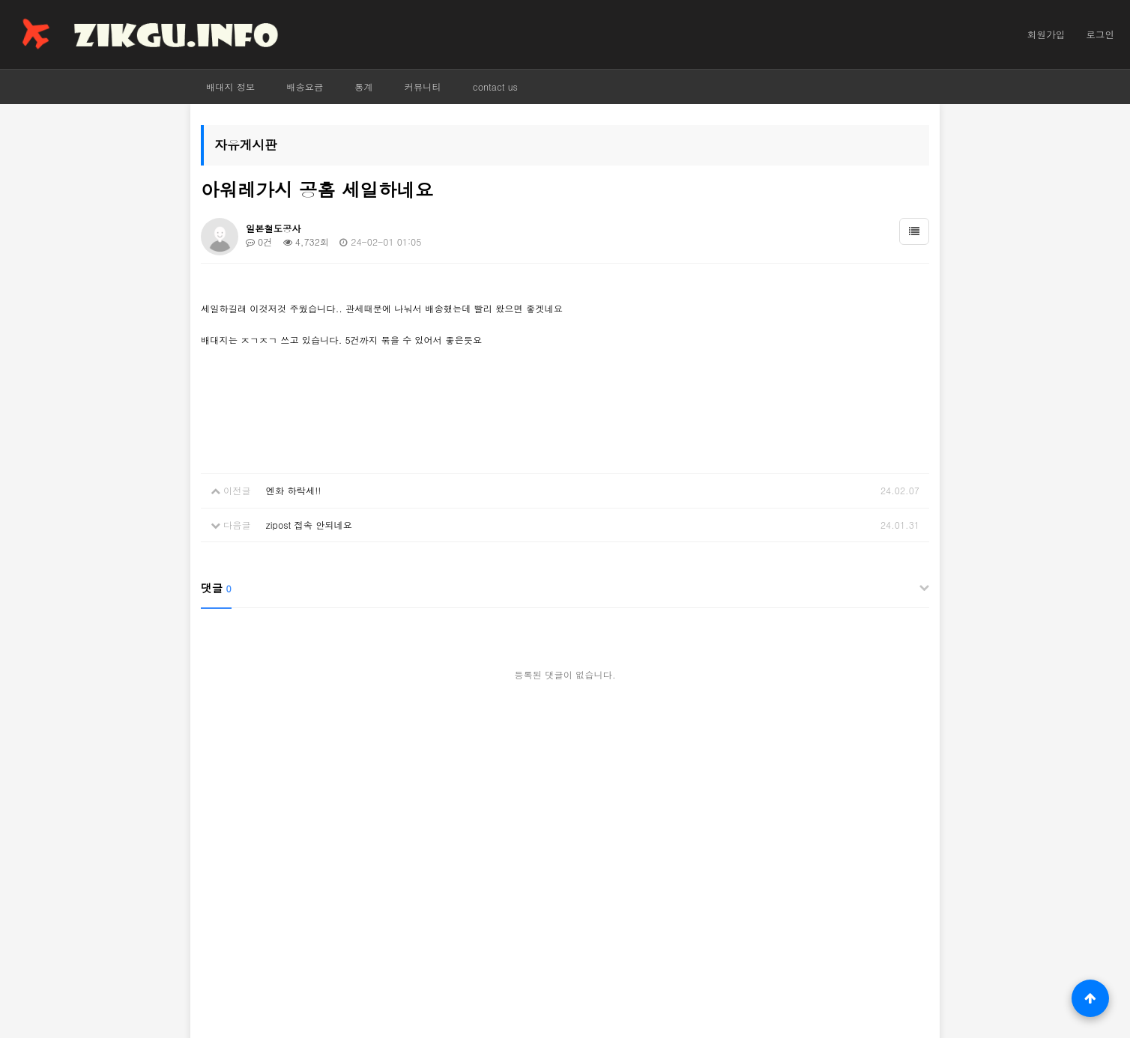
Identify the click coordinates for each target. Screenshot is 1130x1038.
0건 (259, 241)
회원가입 (1046, 34)
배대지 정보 (230, 86)
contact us (495, 86)
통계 (363, 86)
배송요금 (304, 86)
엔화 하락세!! (293, 490)
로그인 (1100, 34)
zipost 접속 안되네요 (309, 524)
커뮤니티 (423, 86)
